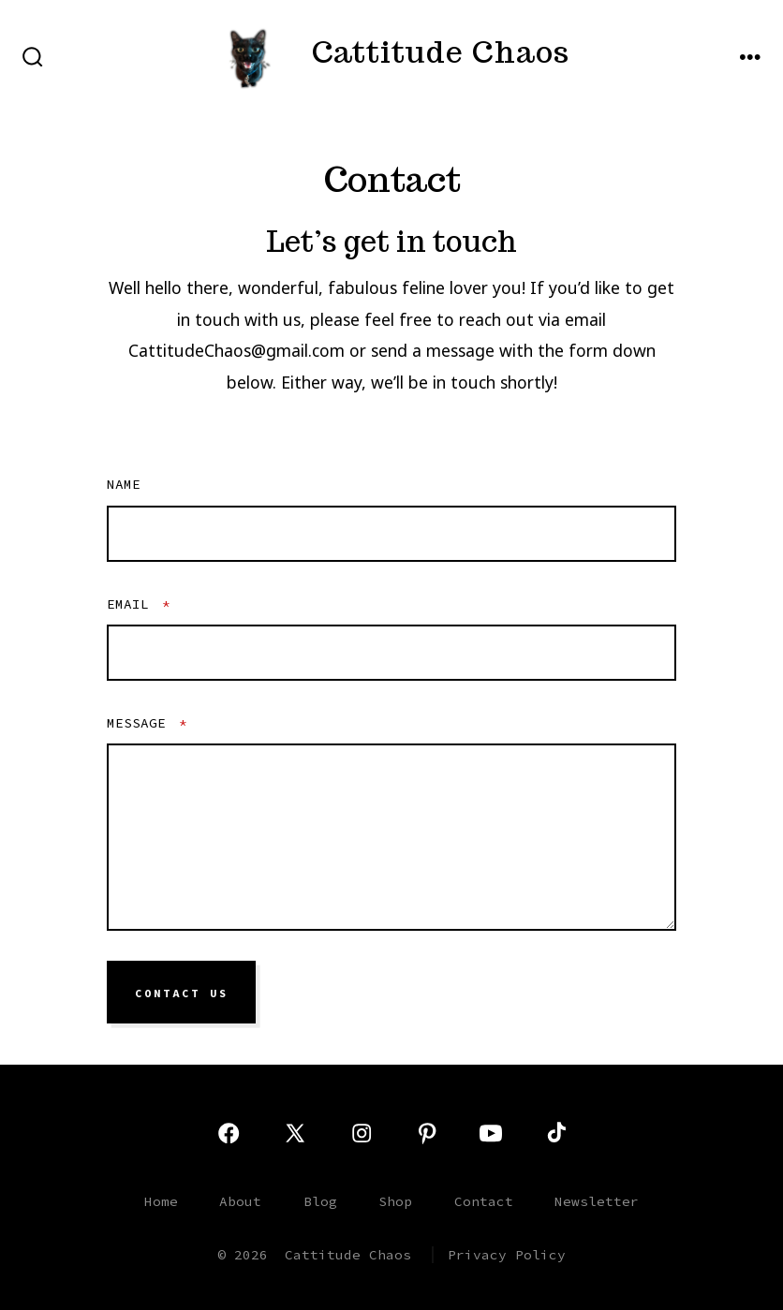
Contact (483, 1201)
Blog (320, 1201)
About (240, 1201)
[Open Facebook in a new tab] (228, 1133)
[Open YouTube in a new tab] (491, 1133)
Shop (395, 1201)
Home (161, 1201)
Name (123, 484)
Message (147, 722)
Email (138, 604)
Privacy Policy (507, 1254)
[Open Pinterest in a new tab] (427, 1133)
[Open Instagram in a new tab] (361, 1133)
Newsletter (596, 1201)
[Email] (391, 653)
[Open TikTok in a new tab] (554, 1133)
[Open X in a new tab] (295, 1133)
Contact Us (182, 992)
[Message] (391, 837)
